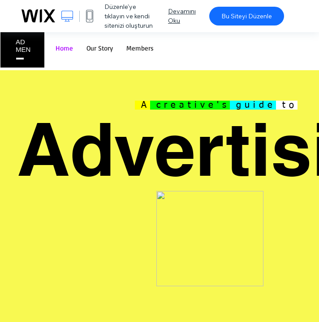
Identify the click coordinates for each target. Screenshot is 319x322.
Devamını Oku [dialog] (182, 16)
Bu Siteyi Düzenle (246, 16)
